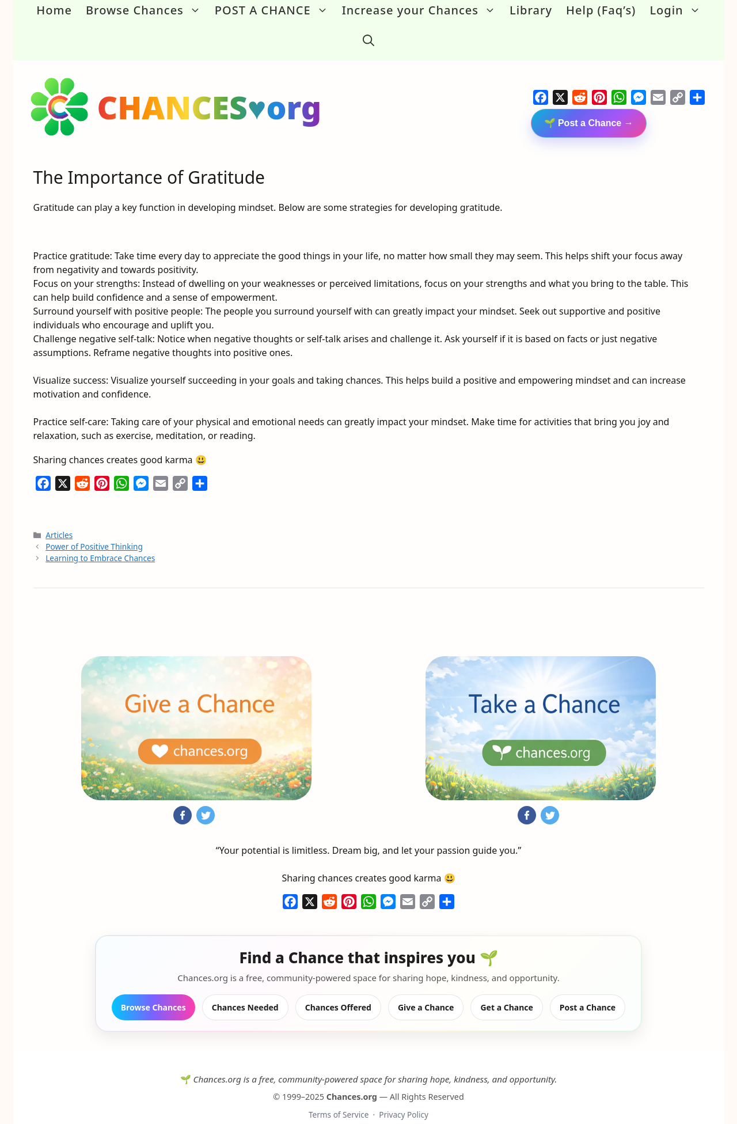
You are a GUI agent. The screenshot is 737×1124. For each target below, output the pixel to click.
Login (678, 10)
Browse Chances (147, 10)
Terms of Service (338, 1095)
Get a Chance (506, 988)
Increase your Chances (422, 10)
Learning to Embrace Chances (100, 539)
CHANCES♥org (209, 87)
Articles (59, 515)
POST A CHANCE (275, 10)
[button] (368, 31)
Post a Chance (588, 988)
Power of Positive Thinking (94, 527)
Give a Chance (426, 988)
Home (54, 10)
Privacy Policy (403, 1095)
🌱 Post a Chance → (588, 104)
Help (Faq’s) (601, 10)
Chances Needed (245, 988)
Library (531, 10)
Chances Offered (338, 988)
